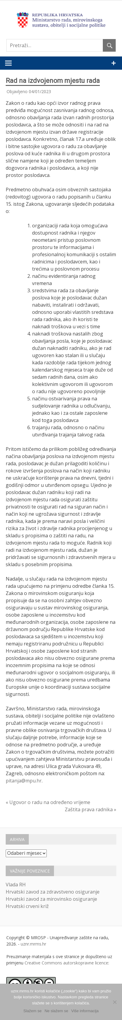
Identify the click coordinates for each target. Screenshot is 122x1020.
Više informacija (85, 1011)
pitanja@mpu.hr (24, 780)
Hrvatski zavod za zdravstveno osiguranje (53, 891)
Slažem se (32, 1011)
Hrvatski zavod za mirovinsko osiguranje (51, 899)
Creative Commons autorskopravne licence (66, 963)
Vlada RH (16, 884)
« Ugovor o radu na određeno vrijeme (48, 802)
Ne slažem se (56, 1011)
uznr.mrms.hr (33, 944)
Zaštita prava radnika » (90, 809)
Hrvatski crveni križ (27, 906)
